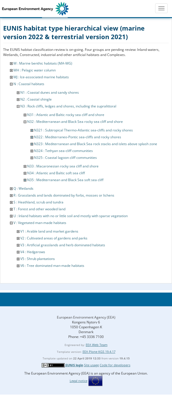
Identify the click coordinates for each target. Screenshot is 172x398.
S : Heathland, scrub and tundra (38, 202)
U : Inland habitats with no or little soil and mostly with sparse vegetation (70, 215)
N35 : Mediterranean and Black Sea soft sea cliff (65, 179)
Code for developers (115, 365)
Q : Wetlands (23, 188)
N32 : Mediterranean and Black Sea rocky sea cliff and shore (75, 121)
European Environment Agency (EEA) (86, 317)
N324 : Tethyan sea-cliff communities (63, 150)
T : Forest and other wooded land (39, 209)
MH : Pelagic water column (34, 70)
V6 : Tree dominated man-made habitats (52, 265)
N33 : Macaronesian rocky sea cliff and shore (63, 166)
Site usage (91, 365)
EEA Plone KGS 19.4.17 (99, 351)
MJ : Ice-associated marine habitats (41, 77)
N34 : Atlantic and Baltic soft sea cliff (56, 173)
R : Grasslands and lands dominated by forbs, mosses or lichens (63, 195)
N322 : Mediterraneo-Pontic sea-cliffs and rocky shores (77, 137)
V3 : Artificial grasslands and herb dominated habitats (62, 245)
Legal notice (78, 381)
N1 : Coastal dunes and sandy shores (49, 92)
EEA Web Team (96, 345)
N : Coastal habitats (28, 83)
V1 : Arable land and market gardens (49, 231)
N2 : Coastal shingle (36, 99)
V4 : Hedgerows (32, 251)
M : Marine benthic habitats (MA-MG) (42, 63)
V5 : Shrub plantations (37, 258)
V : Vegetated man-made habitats (39, 222)
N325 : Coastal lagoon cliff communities (65, 157)
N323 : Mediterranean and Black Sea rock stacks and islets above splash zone (95, 143)
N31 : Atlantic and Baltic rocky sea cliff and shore (65, 114)
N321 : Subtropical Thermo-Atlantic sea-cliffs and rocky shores (83, 130)
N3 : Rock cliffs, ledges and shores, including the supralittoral (68, 106)
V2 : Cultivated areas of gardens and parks (53, 238)
